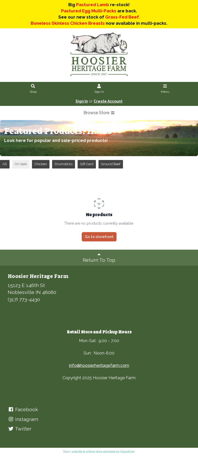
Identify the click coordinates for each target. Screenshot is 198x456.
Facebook (23, 409)
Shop (33, 89)
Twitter (19, 429)
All (5, 164)
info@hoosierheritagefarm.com (99, 365)
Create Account (108, 101)
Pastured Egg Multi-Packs (88, 10)
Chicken (41, 164)
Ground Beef (110, 164)
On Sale (21, 164)
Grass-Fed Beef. (122, 17)
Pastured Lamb (92, 4)
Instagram (23, 419)
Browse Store (99, 112)
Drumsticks (63, 164)
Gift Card (86, 164)
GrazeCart (127, 451)
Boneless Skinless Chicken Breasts (68, 23)
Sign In (99, 89)
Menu (165, 89)
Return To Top (99, 257)
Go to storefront (99, 237)
